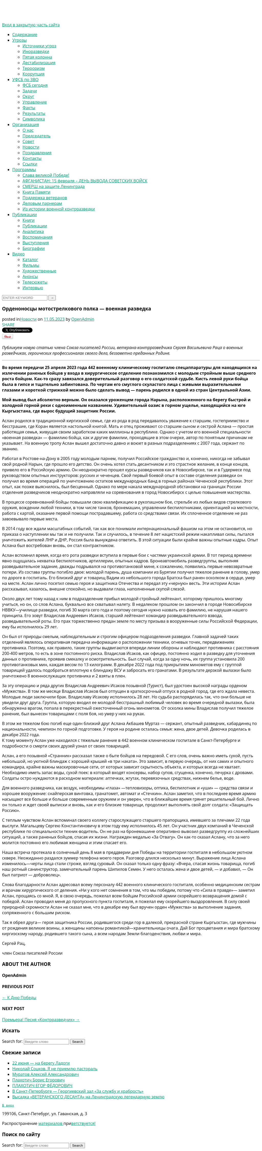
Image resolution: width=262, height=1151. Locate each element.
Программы (24, 169)
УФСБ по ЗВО (25, 79)
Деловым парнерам (42, 203)
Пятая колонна (37, 57)
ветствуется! (83, 1124)
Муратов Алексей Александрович (45, 1074)
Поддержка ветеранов (45, 197)
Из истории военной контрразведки (59, 209)
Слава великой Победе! (46, 175)
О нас (28, 130)
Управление (35, 102)
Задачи (30, 91)
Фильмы (31, 265)
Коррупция (34, 74)
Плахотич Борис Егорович (38, 1080)
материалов (50, 1124)
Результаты (34, 113)
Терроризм (34, 68)
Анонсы (30, 276)
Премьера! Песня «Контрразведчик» (41, 1019)
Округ (28, 96)
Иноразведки (36, 51)
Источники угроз (39, 46)
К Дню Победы (19, 997)
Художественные (39, 271)
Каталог (30, 259)
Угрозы (19, 40)
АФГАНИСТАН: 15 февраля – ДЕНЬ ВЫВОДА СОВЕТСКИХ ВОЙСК (85, 181)
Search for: (12, 1041)
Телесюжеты (35, 282)
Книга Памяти (36, 192)
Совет (28, 141)
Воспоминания (37, 237)
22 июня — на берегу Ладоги (41, 1063)
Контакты (32, 158)
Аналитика (33, 231)
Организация (25, 124)
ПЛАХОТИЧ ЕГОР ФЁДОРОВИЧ (42, 1085)
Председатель (36, 136)
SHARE (8, 325)
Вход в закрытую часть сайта (31, 25)
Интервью (33, 287)
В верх (8, 1106)
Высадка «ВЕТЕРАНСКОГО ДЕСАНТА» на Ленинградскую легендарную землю (88, 1097)
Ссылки (30, 164)
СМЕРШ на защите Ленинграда (54, 186)
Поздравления (37, 152)
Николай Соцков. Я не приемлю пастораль (54, 1068)
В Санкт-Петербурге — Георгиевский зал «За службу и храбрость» (78, 1091)
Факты (29, 107)
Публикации (24, 214)
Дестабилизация (39, 62)
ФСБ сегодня (35, 85)
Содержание (24, 34)
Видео (18, 254)
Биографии (34, 248)
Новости (31, 147)
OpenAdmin (82, 319)
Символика (34, 119)
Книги (29, 220)
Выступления (36, 242)
